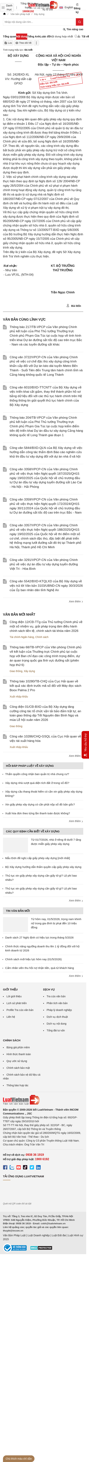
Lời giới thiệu (14, 996)
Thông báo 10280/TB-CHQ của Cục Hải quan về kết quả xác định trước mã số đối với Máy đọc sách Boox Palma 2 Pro (45, 686)
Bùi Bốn (73, 305)
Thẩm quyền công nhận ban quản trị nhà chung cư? (37, 774)
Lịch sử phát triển (16, 1003)
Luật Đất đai (59, 1235)
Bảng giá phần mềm (18, 1047)
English (65, 7)
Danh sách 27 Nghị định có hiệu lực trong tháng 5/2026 (39, 937)
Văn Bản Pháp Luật (14, 1235)
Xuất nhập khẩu (19, 696)
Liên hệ (10, 1016)
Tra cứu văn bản (56, 996)
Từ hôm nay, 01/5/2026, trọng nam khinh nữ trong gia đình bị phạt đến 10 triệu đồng (56, 923)
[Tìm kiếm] (79, 22)
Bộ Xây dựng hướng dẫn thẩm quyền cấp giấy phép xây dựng (43, 866)
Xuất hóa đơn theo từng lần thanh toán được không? (37, 813)
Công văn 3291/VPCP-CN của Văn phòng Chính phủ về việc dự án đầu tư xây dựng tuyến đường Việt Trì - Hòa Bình (44, 564)
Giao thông (16, 671)
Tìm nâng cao (73, 29)
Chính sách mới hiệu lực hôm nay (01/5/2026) (33, 959)
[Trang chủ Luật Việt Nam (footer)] (43, 1100)
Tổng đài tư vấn (56, 1030)
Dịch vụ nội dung (57, 1023)
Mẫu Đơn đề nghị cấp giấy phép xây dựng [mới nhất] (37, 858)
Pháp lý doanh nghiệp (59, 1010)
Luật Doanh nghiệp (39, 1235)
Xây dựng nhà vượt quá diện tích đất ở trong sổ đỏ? (37, 782)
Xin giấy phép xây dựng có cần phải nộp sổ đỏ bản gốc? (40, 804)
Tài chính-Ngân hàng (22, 637)
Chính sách (42, 637)
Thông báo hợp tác (17, 1085)
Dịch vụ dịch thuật (57, 1016)
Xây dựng (29, 671)
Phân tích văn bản (57, 1003)
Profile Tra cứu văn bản (19, 1010)
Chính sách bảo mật (18, 1067)
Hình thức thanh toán (18, 1054)
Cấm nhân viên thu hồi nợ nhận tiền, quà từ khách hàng (39, 967)
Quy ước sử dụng (16, 1061)
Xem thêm (76, 601)
